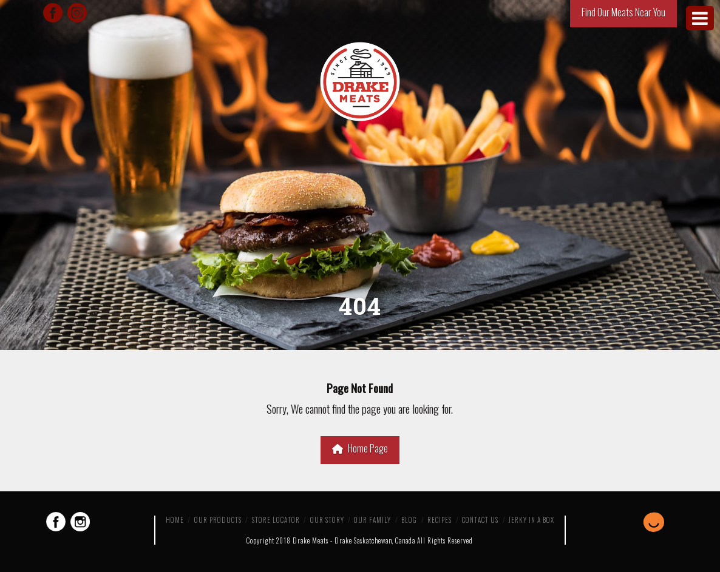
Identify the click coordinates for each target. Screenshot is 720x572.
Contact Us (480, 520)
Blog (409, 520)
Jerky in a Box (531, 520)
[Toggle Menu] (700, 18)
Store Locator (276, 520)
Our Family (372, 520)
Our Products (218, 520)
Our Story (327, 520)
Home (175, 520)
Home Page (360, 448)
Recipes (439, 520)
